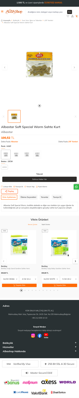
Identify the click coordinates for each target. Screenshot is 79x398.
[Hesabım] (72, 16)
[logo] (14, 11)
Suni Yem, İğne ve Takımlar (32, 20)
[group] (39, 64)
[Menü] (2, 11)
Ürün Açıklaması (9, 197)
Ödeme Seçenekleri (28, 197)
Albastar (7, 132)
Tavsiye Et (18, 187)
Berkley (4, 266)
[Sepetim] (77, 16)
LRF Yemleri (48, 20)
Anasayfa (5, 20)
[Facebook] (39, 335)
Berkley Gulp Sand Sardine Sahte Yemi (15, 268)
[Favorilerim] (68, 16)
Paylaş (9, 191)
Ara (69, 12)
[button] (39, 105)
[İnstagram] (33, 335)
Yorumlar (44, 197)
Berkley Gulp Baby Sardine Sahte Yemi (56, 268)
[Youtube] (46, 335)
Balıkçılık (16, 20)
